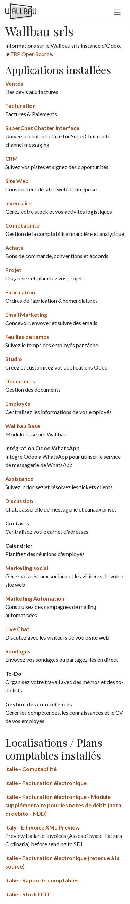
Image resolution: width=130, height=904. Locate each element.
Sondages (18, 651)
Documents (20, 381)
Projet (13, 270)
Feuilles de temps (27, 336)
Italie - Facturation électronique (46, 782)
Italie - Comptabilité (31, 769)
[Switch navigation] (117, 12)
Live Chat (17, 629)
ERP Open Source (31, 53)
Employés (18, 403)
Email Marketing (26, 314)
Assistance (19, 478)
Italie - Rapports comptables (42, 880)
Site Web (17, 180)
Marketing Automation (34, 598)
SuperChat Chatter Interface (42, 128)
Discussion (19, 501)
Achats (14, 247)
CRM (11, 158)
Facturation (20, 105)
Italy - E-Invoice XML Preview (42, 827)
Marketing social (26, 567)
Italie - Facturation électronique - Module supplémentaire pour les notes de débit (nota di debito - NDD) (63, 805)
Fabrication (20, 292)
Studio (13, 359)
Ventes (14, 83)
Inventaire (18, 203)
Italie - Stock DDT (27, 894)
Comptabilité (22, 225)
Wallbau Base (22, 425)
